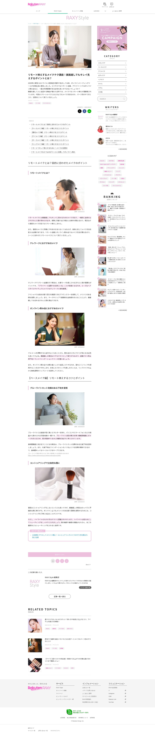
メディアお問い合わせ (88, 690)
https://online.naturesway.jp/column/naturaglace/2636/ (44, 455)
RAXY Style (57, 11)
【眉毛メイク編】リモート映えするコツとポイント (49, 132)
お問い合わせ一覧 (43, 730)
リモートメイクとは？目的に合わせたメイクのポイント (51, 124)
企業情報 (62, 717)
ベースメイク (102, 67)
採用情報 (92, 717)
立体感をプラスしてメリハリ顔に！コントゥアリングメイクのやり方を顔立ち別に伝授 (60, 536)
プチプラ (118, 175)
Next (88, 565)
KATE (72, 668)
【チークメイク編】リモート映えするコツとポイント (50, 140)
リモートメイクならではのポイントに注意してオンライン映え (53, 152)
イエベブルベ (103, 178)
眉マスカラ (69, 628)
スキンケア (101, 63)
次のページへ (59, 554)
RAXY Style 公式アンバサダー (108, 164)
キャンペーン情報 (77, 11)
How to (30, 103)
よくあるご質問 (117, 11)
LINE (110, 696)
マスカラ (66, 668)
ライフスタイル (46, 103)
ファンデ (111, 182)
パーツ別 (38, 103)
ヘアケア (101, 79)
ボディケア (101, 75)
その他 (100, 92)
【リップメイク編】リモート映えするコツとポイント (50, 144)
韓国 (102, 168)
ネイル (100, 84)
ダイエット (121, 182)
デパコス (102, 182)
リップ (118, 171)
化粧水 (122, 178)
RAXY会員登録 (113, 687)
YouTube (111, 702)
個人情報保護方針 (72, 717)
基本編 (54, 628)
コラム (100, 88)
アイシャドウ (110, 168)
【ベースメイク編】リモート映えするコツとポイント (50, 128)
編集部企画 (121, 161)
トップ (38, 11)
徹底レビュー (49, 668)
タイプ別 (105, 185)
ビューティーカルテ (62, 696)
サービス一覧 (31, 730)
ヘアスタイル (107, 175)
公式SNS (96, 11)
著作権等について (83, 717)
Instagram (111, 693)
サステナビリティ (55, 730)
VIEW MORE (122, 149)
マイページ (59, 693)
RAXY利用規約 (86, 699)
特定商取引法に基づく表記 (90, 702)
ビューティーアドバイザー (64, 699)
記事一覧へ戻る (60, 596)
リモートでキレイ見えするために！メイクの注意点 (49, 148)
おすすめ (111, 161)
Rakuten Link (112, 699)
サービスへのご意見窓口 (89, 696)
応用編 (61, 648)
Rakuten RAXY (37, 4)
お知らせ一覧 (86, 687)
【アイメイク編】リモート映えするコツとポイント (49, 136)
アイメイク (35, 100)
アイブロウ (61, 628)
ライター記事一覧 (85, 587)
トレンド (121, 168)
